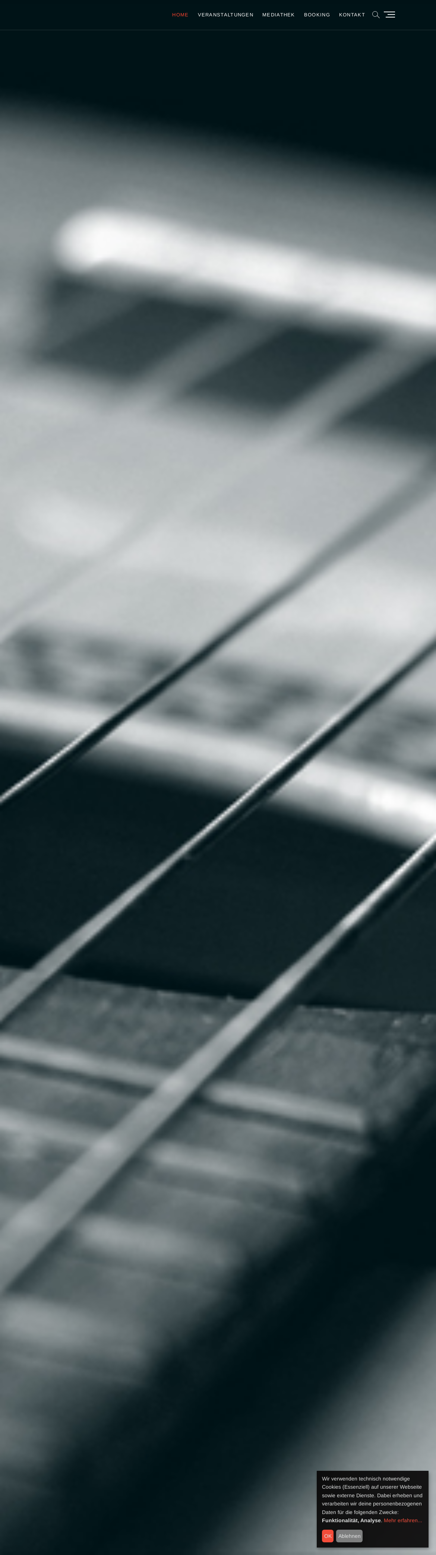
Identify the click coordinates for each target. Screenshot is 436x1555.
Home (180, 15)
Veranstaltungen (226, 15)
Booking (317, 15)
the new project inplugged (278, 817)
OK (328, 1536)
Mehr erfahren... (403, 1520)
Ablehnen (349, 1536)
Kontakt (352, 15)
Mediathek (278, 15)
